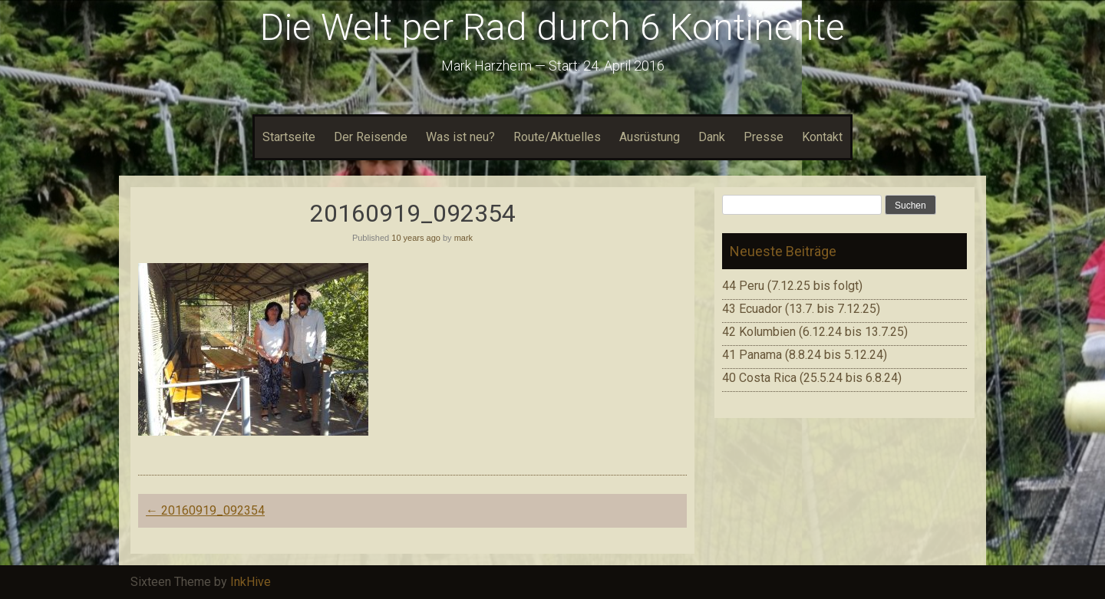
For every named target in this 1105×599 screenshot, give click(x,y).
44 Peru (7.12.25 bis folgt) (792, 285)
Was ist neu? (460, 137)
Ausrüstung (649, 137)
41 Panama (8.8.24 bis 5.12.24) (804, 354)
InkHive (250, 581)
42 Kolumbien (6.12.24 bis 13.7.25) (815, 331)
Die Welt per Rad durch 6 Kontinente (552, 27)
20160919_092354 (205, 510)
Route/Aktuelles (557, 137)
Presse (763, 137)
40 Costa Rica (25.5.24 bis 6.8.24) (812, 377)
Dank (711, 137)
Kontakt (822, 137)
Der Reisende (370, 137)
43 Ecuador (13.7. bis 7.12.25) (801, 308)
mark (463, 237)
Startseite (288, 137)
